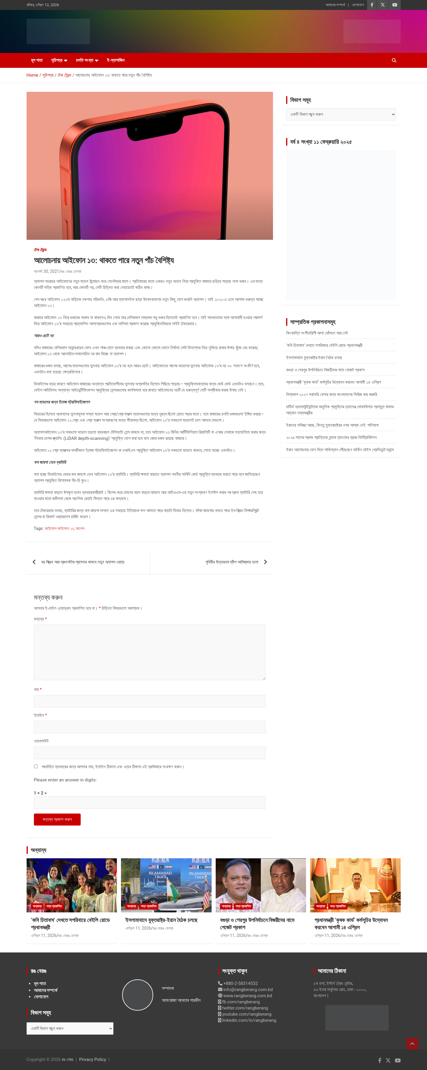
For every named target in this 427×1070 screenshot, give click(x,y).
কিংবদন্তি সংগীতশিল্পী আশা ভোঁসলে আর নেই (317, 333)
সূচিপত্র (56, 60)
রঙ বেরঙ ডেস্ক (71, 271)
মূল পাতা (37, 60)
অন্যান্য (38, 850)
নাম (38, 689)
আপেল (80, 528)
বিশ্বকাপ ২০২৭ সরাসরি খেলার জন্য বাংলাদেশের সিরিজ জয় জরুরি (331, 394)
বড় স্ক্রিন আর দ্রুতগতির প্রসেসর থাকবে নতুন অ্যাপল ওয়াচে (83, 562)
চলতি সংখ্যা (84, 60)
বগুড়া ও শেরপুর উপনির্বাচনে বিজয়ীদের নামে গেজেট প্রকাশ (325, 370)
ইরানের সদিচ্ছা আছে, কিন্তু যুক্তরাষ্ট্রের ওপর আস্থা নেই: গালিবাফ (332, 425)
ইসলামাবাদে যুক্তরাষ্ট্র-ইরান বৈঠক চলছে (314, 357)
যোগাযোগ (358, 5)
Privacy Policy (92, 1059)
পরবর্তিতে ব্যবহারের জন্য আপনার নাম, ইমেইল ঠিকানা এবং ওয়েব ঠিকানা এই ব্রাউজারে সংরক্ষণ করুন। (113, 766)
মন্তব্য (40, 619)
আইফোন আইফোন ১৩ (59, 528)
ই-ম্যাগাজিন (116, 60)
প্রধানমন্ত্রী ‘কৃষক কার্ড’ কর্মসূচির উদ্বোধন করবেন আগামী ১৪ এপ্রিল (333, 382)
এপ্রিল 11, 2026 (44, 935)
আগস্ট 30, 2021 (46, 271)
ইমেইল (40, 715)
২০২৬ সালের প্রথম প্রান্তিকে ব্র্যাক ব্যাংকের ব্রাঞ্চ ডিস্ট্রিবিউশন (331, 437)
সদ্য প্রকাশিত (54, 906)
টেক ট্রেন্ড (40, 249)
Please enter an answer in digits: (65, 780)
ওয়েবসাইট (41, 741)
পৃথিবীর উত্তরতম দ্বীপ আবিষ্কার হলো (231, 562)
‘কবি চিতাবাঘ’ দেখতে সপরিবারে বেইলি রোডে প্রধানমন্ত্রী (324, 345)
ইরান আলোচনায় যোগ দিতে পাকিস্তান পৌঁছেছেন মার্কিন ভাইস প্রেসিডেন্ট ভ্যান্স (340, 449)
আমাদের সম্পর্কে (335, 5)
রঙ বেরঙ (67, 1059)
